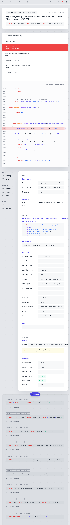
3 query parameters (13, 464)
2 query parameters (13, 435)
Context (5, 202)
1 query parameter (13, 407)
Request (5, 185)
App (3, 172)
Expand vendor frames (14, 35)
